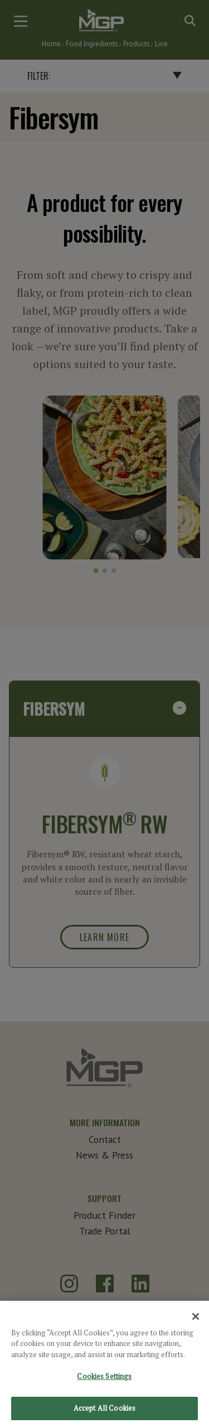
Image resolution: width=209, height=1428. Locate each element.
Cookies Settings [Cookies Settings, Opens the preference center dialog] (104, 1385)
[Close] (195, 1325)
